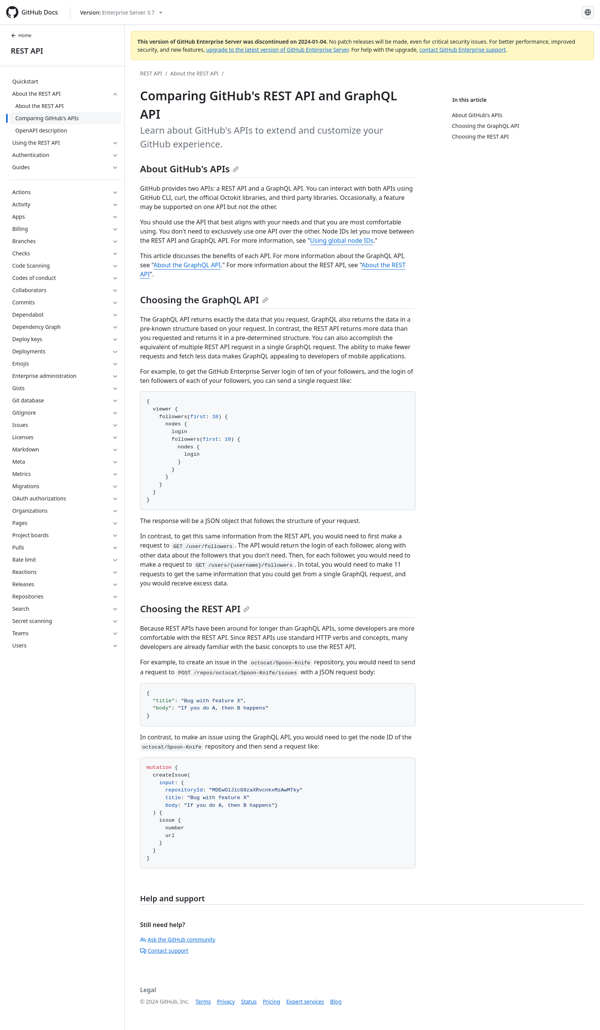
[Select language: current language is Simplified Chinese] (588, 12)
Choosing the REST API (194, 608)
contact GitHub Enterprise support (462, 49)
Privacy (226, 1001)
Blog (336, 1001)
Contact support (164, 950)
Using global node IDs (341, 240)
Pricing (271, 1001)
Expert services (305, 1001)
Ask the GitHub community (177, 939)
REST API (27, 51)
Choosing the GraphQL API (204, 299)
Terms (203, 1001)
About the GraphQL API (186, 265)
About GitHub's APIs (189, 168)
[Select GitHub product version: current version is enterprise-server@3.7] (121, 12)
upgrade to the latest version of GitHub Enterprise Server (277, 49)
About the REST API (194, 73)
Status (249, 1001)
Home (21, 35)
